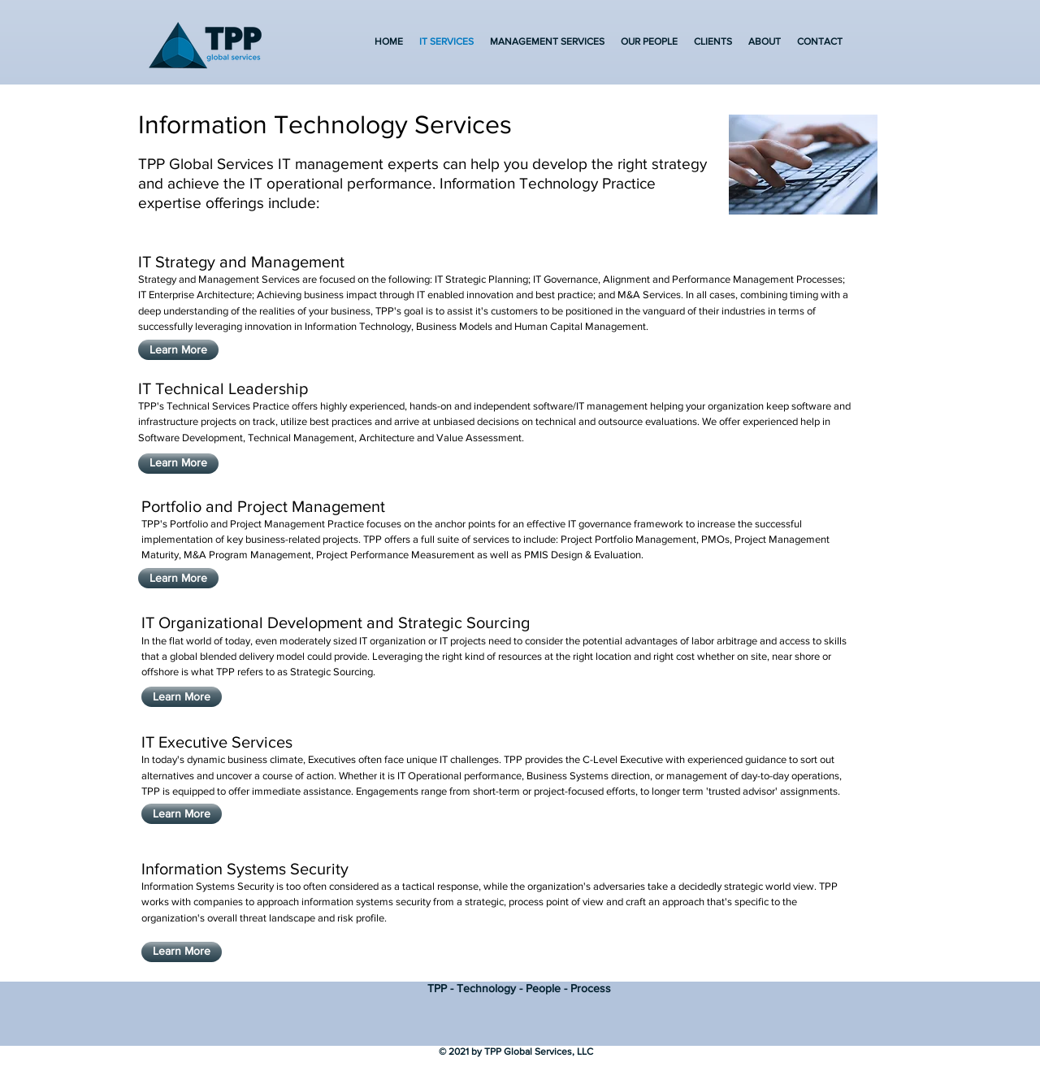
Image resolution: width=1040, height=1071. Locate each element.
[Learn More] (178, 350)
